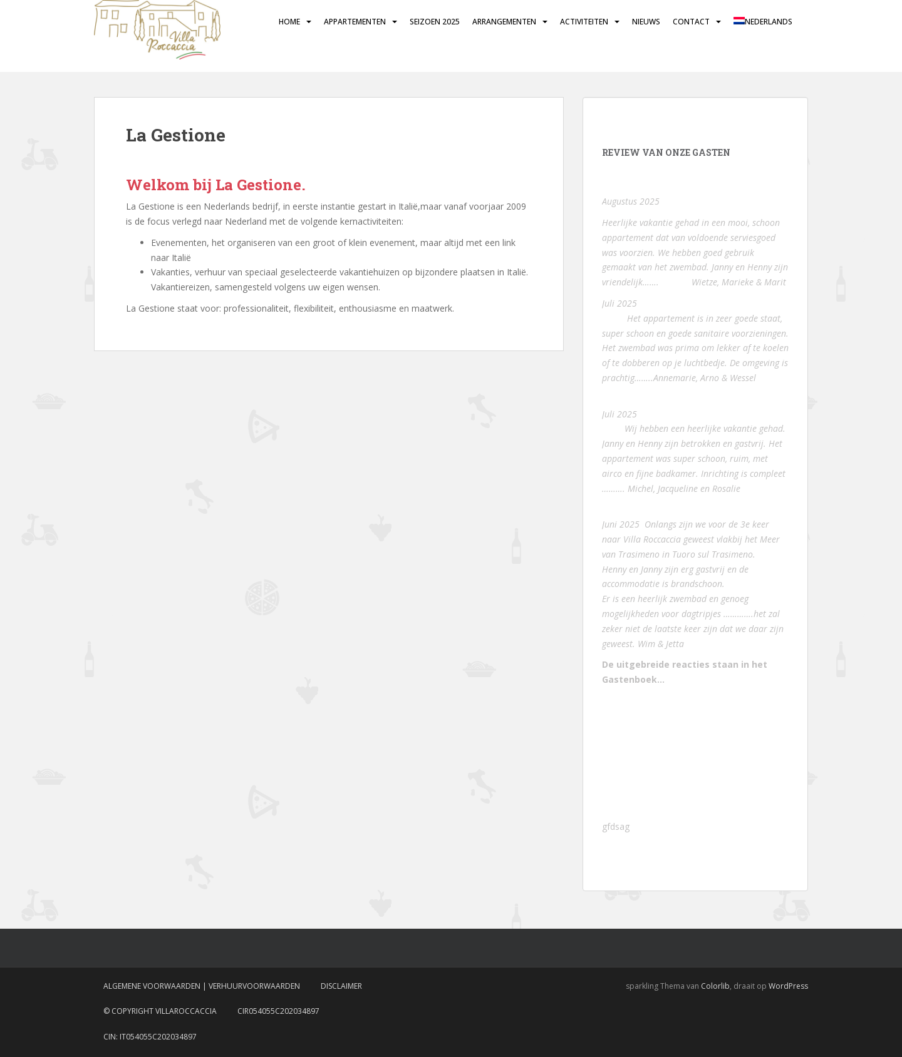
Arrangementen (504, 21)
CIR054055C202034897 (278, 1011)
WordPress (788, 986)
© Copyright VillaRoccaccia (160, 1011)
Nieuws (646, 21)
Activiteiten (584, 21)
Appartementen (355, 21)
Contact (691, 21)
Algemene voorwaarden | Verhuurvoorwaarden (201, 986)
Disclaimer (341, 986)
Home (289, 21)
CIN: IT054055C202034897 (150, 1036)
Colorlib (715, 986)
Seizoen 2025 (435, 21)
